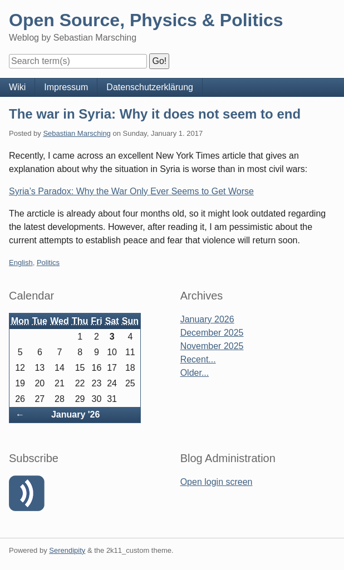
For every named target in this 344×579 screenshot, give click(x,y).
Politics (48, 262)
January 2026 (207, 319)
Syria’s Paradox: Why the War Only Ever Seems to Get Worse (131, 191)
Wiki (17, 87)
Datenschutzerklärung (149, 87)
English (21, 262)
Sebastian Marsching (76, 133)
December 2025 (212, 332)
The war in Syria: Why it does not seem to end (155, 113)
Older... (194, 372)
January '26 (75, 414)
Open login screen (216, 482)
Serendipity (67, 550)
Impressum (66, 87)
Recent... (198, 359)
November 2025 (212, 346)
